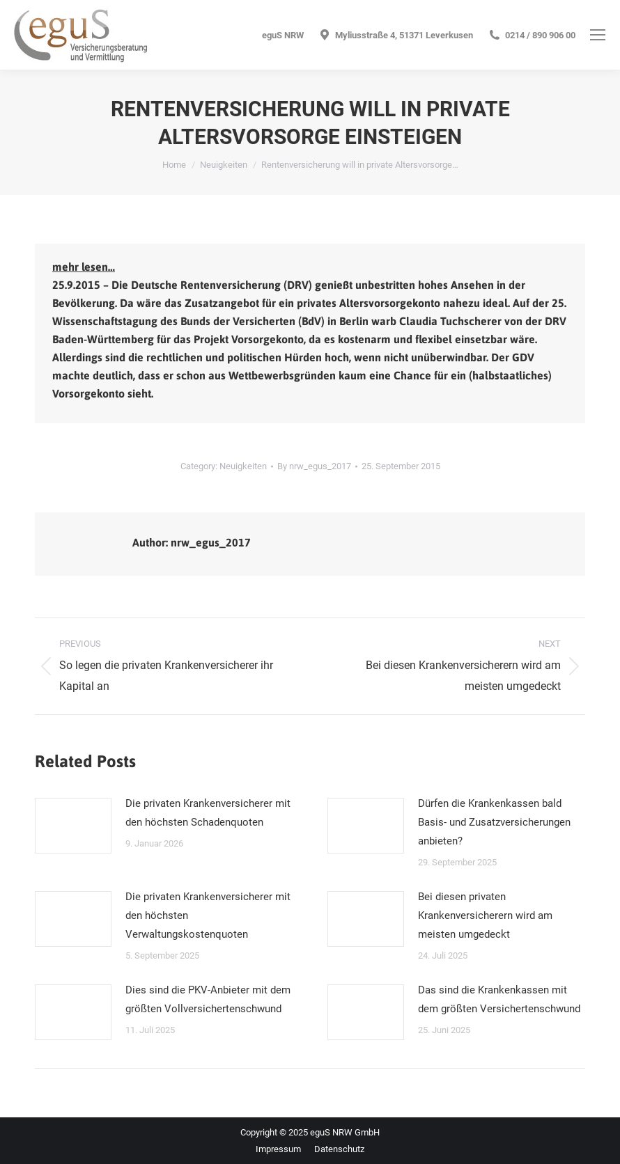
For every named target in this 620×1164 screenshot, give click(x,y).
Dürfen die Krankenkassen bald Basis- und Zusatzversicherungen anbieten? (494, 822)
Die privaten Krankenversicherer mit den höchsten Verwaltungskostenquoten (207, 915)
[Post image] (73, 826)
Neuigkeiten (243, 466)
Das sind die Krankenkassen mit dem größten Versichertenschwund (499, 999)
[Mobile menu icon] (597, 34)
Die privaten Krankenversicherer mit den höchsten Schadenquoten (207, 812)
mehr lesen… (83, 266)
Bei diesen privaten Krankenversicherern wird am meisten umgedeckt (485, 915)
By (314, 466)
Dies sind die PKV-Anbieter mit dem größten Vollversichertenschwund (207, 999)
